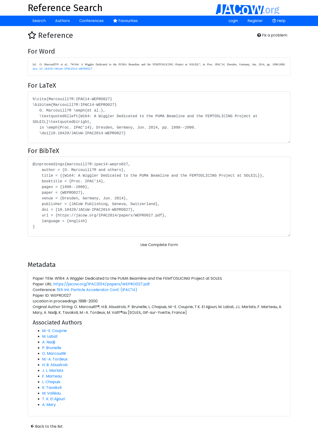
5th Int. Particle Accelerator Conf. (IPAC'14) (97, 289)
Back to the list (47, 426)
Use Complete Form (159, 244)
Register (255, 20)
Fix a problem (272, 35)
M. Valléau (51, 393)
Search (39, 20)
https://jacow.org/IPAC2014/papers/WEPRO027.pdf (101, 284)
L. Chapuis (51, 382)
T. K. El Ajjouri (53, 399)
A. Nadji (48, 342)
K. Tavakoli (52, 387)
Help (279, 20)
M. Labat (50, 336)
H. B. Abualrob (55, 365)
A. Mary (49, 404)
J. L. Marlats (52, 370)
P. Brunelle (51, 347)
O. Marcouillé (54, 353)
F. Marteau (52, 376)
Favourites (125, 20)
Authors (62, 20)
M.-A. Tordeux (55, 359)
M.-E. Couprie (54, 330)
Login (233, 20)
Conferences (91, 20)
